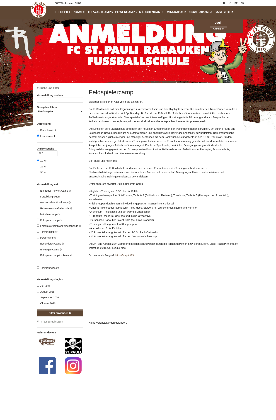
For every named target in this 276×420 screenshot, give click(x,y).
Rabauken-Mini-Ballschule (54, 208)
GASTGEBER (223, 12)
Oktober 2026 (46, 303)
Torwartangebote (48, 267)
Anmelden (218, 28)
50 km (42, 172)
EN (242, 3)
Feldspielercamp (49, 220)
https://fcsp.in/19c (125, 255)
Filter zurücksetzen (52, 321)
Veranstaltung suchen (60, 96)
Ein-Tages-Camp (49, 249)
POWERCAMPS (126, 12)
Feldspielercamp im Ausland (54, 255)
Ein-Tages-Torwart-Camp (54, 190)
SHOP (78, 3)
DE (236, 3)
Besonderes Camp (50, 243)
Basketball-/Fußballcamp (54, 202)
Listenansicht (46, 136)
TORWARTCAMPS (100, 12)
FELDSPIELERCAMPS (70, 12)
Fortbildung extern (48, 196)
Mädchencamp (48, 214)
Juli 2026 (43, 285)
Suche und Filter (49, 88)
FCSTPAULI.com (64, 3)
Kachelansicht (46, 130)
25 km (42, 166)
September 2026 (48, 297)
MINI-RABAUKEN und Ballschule (189, 12)
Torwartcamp (47, 231)
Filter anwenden (60, 313)
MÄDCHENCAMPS (151, 12)
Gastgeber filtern (60, 109)
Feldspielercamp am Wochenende (59, 225)
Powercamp (46, 237)
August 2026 (45, 291)
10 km (42, 160)
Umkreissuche (47, 149)
